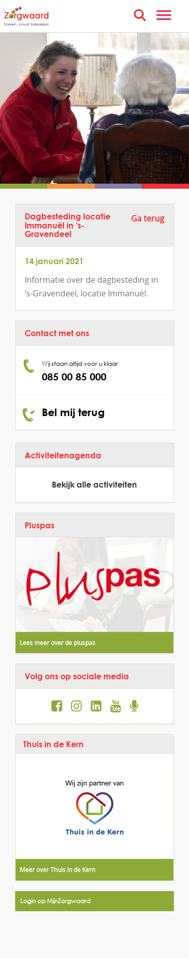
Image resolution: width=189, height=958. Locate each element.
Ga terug (147, 218)
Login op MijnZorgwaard (55, 901)
